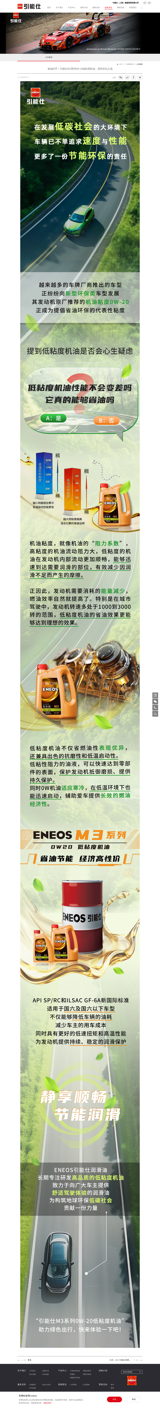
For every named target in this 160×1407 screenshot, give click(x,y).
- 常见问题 (32, 1388)
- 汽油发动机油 (74, 1371)
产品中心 (71, 7)
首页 (49, 7)
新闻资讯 (108, 7)
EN (145, 3)
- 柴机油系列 (86, 1371)
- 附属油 (72, 1374)
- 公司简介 (32, 1371)
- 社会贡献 (45, 1374)
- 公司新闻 (73, 1385)
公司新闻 (48, 57)
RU (149, 3)
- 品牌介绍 (45, 1371)
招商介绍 (84, 7)
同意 (114, 1399)
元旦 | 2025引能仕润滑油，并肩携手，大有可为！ (126, 1360)
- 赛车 (112, 1385)
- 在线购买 (32, 1385)
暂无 (25, 1360)
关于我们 (59, 7)
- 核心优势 (32, 1374)
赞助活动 (120, 7)
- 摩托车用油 (86, 1374)
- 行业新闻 (86, 1385)
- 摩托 (112, 1388)
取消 (134, 1399)
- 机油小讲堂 (45, 1385)
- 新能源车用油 (74, 1378)
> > (130, 64)
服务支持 (96, 7)
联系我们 (133, 7)
